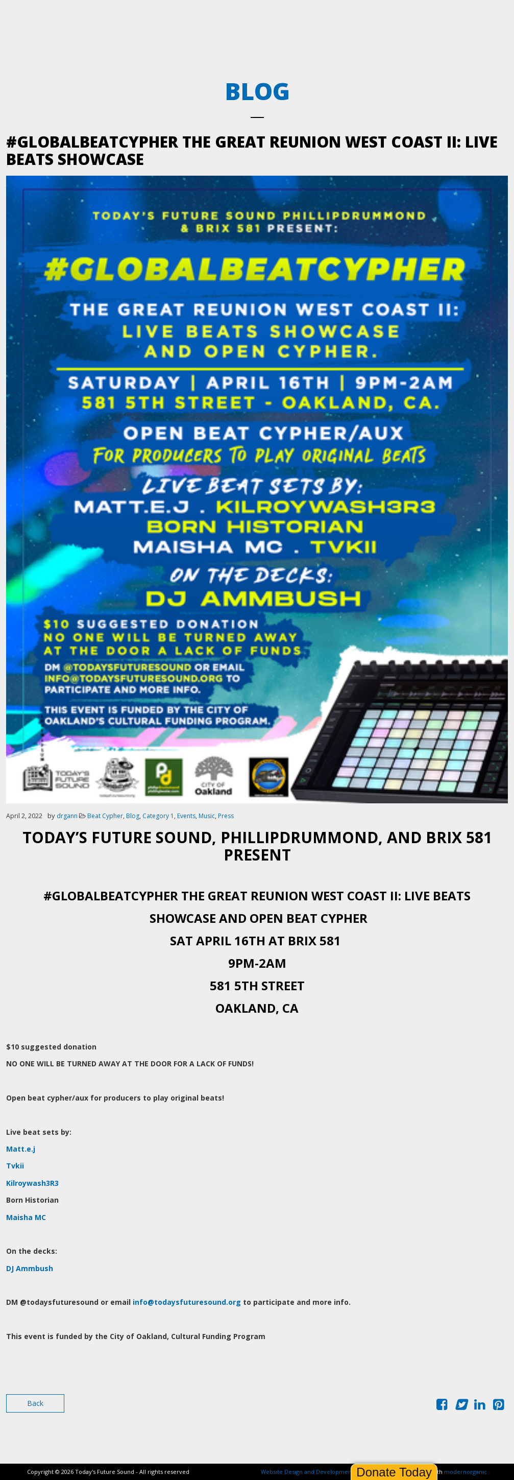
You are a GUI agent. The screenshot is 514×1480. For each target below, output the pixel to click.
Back (35, 1403)
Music (207, 815)
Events (186, 815)
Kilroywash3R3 (32, 1183)
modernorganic (465, 1471)
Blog (132, 815)
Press (226, 815)
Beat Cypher (105, 815)
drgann (67, 815)
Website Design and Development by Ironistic (323, 1471)
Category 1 (158, 815)
